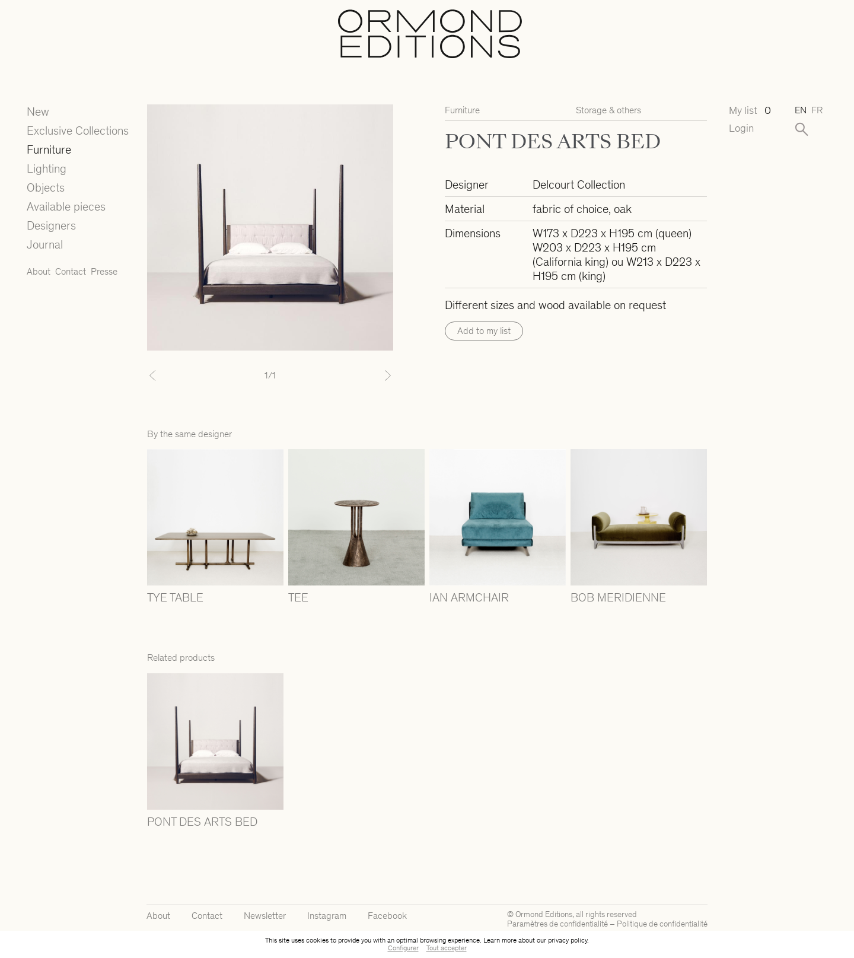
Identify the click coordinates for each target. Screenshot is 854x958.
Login (741, 128)
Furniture (49, 149)
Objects (46, 187)
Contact (70, 271)
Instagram (326, 915)
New (38, 111)
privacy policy (567, 940)
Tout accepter (446, 948)
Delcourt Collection (579, 184)
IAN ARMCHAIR (469, 597)
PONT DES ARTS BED (202, 821)
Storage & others (608, 110)
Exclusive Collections (78, 130)
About (38, 271)
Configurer (403, 948)
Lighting (46, 168)
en (801, 110)
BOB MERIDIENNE (618, 597)
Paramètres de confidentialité (557, 924)
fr (817, 110)
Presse (104, 271)
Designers (51, 225)
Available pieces (66, 206)
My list (750, 110)
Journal (45, 244)
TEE (298, 597)
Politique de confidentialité (662, 924)
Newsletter (265, 915)
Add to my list (484, 330)
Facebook (387, 915)
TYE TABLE (175, 597)
